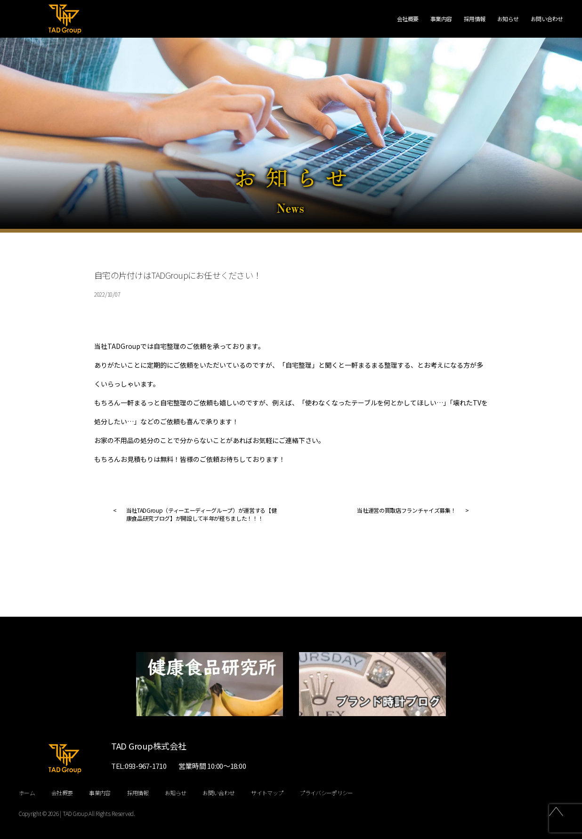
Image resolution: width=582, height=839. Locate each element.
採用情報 (474, 19)
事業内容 (441, 19)
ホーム (27, 793)
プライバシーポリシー (326, 793)
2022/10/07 (107, 294)
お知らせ (508, 19)
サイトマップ (267, 793)
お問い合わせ (547, 19)
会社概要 (408, 19)
